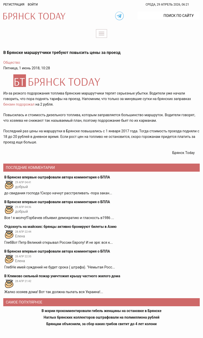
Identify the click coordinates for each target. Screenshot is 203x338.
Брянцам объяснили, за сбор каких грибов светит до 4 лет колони (101, 324)
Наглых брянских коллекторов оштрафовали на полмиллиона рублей (101, 317)
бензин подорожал (19, 104)
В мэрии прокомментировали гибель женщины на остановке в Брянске (101, 311)
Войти (33, 4)
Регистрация (13, 4)
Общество (11, 62)
